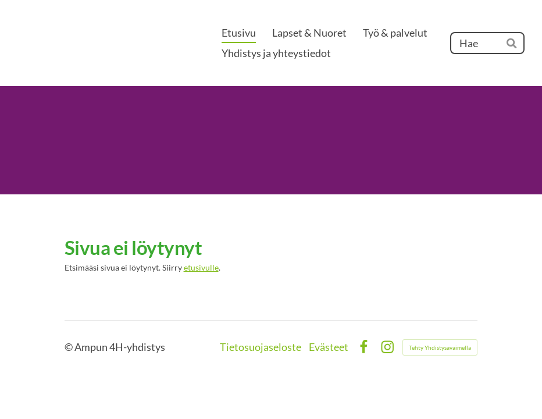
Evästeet (328, 347)
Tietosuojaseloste (260, 347)
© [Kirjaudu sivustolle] (69, 347)
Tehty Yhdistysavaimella (440, 347)
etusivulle (201, 267)
